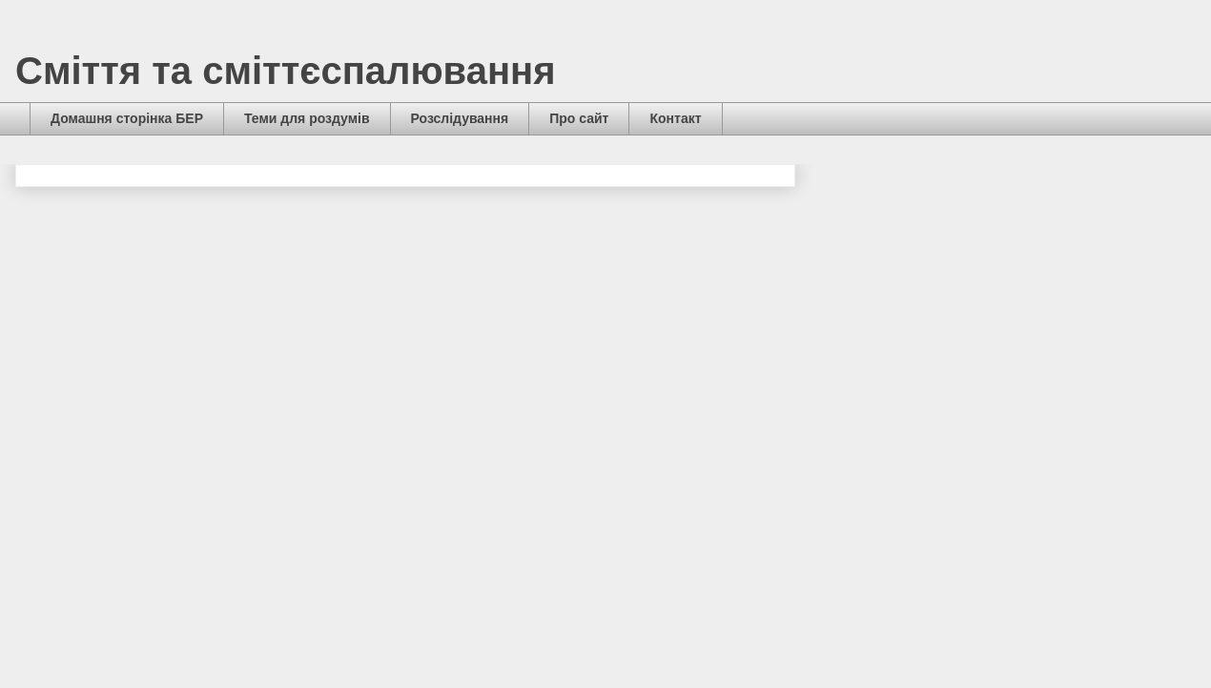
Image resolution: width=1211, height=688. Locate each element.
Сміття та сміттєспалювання (285, 71)
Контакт (675, 118)
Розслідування (460, 118)
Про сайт (578, 118)
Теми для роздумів (307, 118)
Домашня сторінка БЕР (127, 118)
